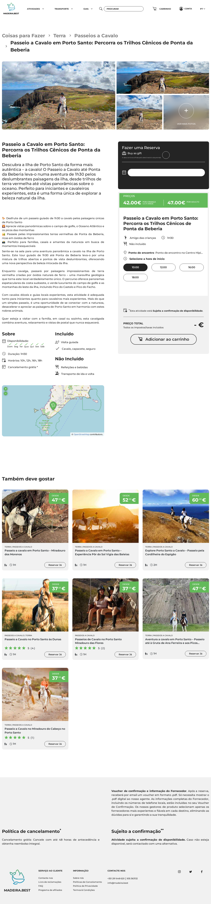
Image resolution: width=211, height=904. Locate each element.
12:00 (163, 267)
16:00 (191, 267)
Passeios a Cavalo (96, 35)
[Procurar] (124, 8)
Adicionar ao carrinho (163, 339)
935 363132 (132, 878)
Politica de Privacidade (85, 886)
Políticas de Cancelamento (87, 882)
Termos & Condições (84, 890)
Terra (59, 35)
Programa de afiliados (50, 890)
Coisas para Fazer (23, 35)
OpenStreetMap (81, 434)
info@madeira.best (117, 883)
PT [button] (201, 9)
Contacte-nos (45, 878)
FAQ (40, 886)
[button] (43, 9)
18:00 (135, 277)
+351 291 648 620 (116, 878)
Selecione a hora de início (144, 258)
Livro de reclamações (49, 882)
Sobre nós (78, 878)
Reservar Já (55, 565)
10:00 (135, 267)
